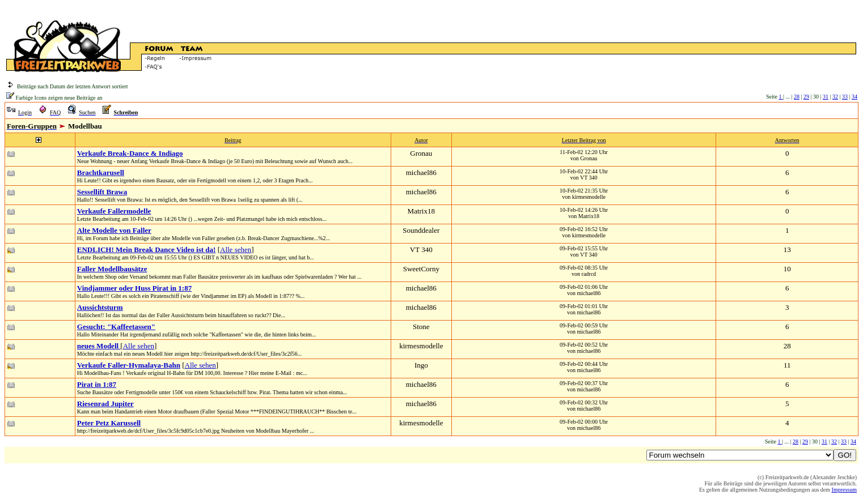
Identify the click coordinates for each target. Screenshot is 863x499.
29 (806, 96)
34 (854, 96)
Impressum (844, 490)
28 (796, 96)
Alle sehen (235, 249)
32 (835, 96)
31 (825, 96)
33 (845, 96)
